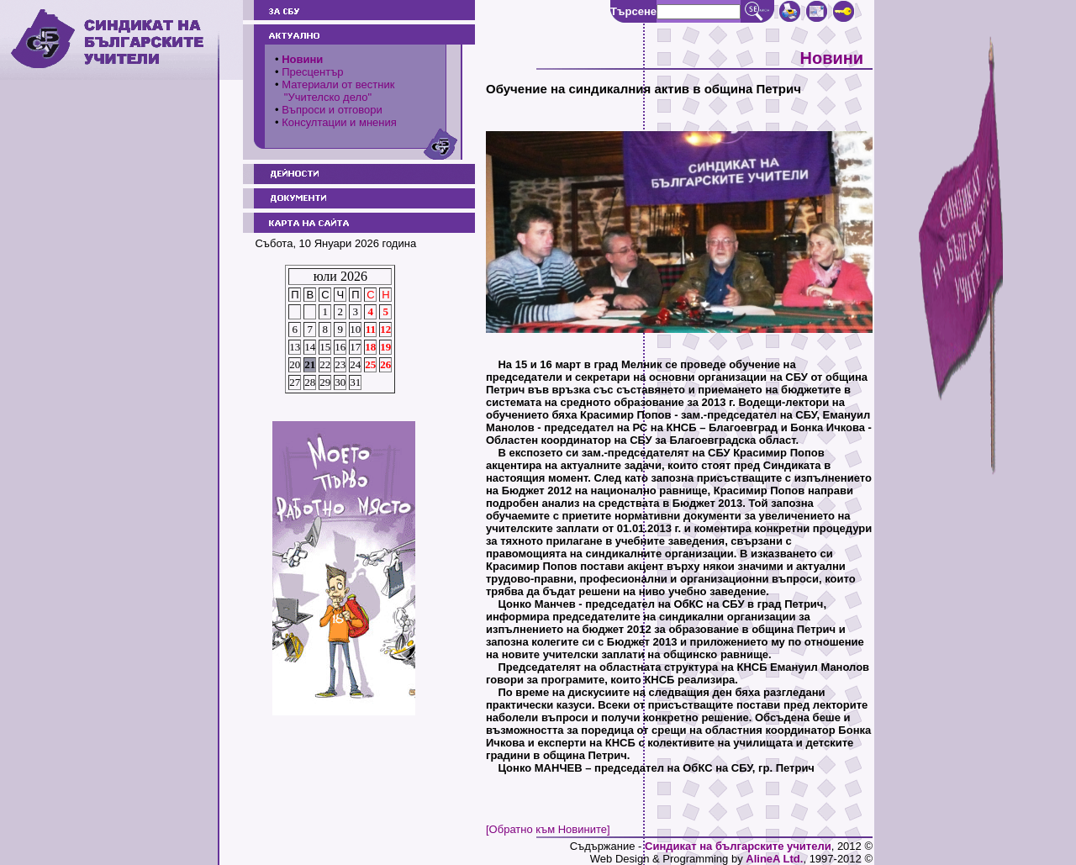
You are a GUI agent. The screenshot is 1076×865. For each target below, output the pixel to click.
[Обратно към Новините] (548, 829)
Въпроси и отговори (332, 109)
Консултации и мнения (339, 122)
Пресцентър (312, 72)
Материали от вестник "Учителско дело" (334, 90)
